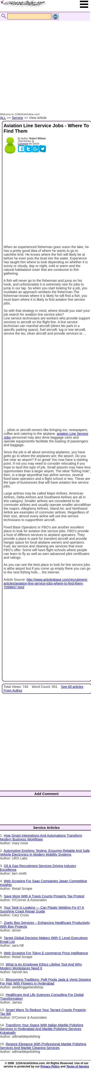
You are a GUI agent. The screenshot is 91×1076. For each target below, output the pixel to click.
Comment (23, 143)
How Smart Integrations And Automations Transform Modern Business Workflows (41, 837)
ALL (3, 118)
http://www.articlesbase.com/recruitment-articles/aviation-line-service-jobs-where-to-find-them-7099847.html (46, 583)
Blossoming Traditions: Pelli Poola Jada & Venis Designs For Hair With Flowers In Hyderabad (45, 981)
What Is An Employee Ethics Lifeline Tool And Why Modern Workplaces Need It (41, 966)
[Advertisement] (44, 61)
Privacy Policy (50, 1066)
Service (17, 118)
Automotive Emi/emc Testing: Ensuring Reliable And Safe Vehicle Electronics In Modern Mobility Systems (45, 852)
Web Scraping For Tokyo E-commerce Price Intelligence (46, 953)
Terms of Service (77, 1066)
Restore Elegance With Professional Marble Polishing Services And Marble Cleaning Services (43, 1046)
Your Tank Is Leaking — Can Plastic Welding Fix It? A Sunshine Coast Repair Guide (42, 909)
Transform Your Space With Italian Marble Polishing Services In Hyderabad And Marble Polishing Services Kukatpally (41, 1029)
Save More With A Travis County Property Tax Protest (44, 896)
